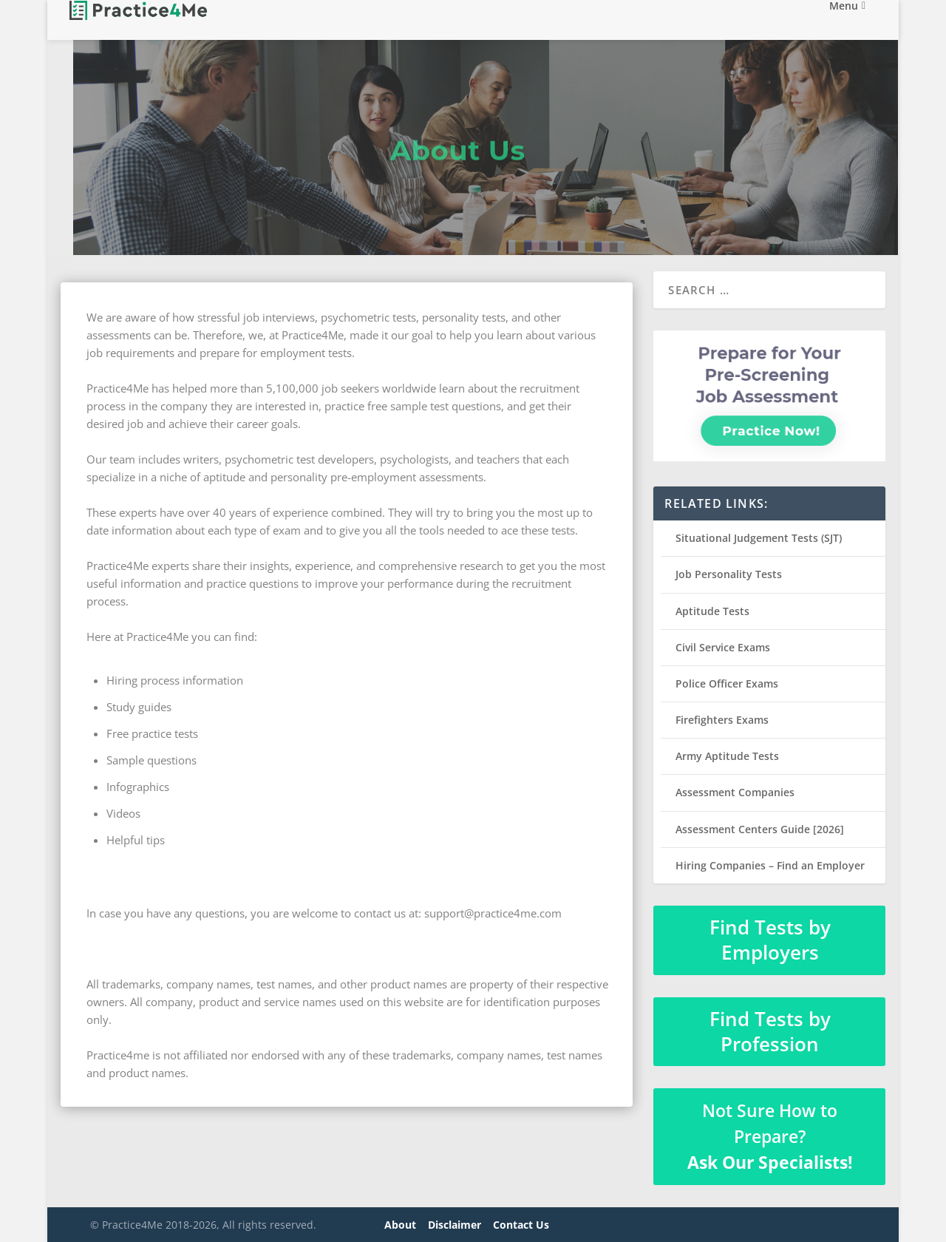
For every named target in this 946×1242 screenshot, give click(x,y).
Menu (843, 21)
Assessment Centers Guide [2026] (760, 829)
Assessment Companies (735, 792)
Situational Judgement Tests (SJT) (759, 538)
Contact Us (521, 1225)
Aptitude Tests (712, 611)
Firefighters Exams (722, 720)
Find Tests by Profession (770, 1031)
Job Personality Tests (729, 574)
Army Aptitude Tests (727, 756)
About (400, 1225)
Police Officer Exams (727, 683)
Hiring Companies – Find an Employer (770, 865)
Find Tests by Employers (770, 940)
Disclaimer (454, 1225)
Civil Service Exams (723, 647)
